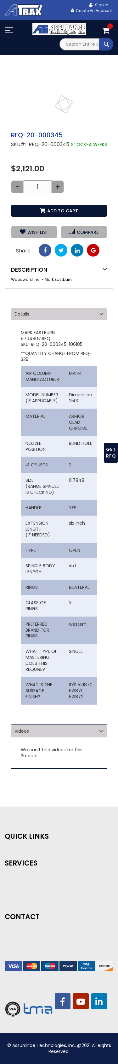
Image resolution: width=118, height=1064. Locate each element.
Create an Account (94, 10)
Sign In (101, 5)
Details (21, 314)
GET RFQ (111, 452)
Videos (21, 731)
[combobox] (86, 44)
